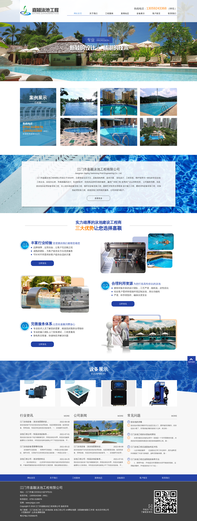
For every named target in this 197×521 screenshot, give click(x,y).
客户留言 (154, 11)
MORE (67, 416)
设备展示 (139, 11)
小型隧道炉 (26, 512)
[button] (96, 78)
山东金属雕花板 (38, 512)
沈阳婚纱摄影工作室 (86, 510)
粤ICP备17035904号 (28, 516)
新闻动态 (123, 11)
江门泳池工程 (35, 510)
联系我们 (170, 11)
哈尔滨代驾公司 (102, 510)
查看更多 (98, 198)
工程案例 (107, 11)
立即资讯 (42, 263)
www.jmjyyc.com (33, 503)
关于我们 (91, 11)
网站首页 (76, 11)
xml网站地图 (71, 510)
